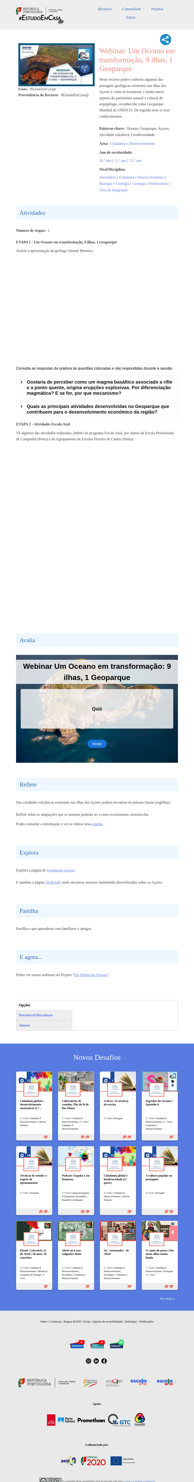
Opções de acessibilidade (108, 1321)
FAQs (86, 1321)
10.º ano (105, 160)
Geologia (139, 184)
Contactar (56, 1321)
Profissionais (158, 184)
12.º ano (136, 160)
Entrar (130, 17)
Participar (131, 1321)
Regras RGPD (72, 1321)
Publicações (146, 1321)
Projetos (157, 9)
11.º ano (120, 160)
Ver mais (166, 1298)
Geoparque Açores (60, 870)
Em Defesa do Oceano (90, 975)
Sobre (43, 1321)
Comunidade (131, 9)
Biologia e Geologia (114, 184)
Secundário (107, 177)
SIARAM (53, 882)
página (98, 824)
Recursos (105, 9)
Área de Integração (113, 190)
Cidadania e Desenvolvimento (132, 144)
